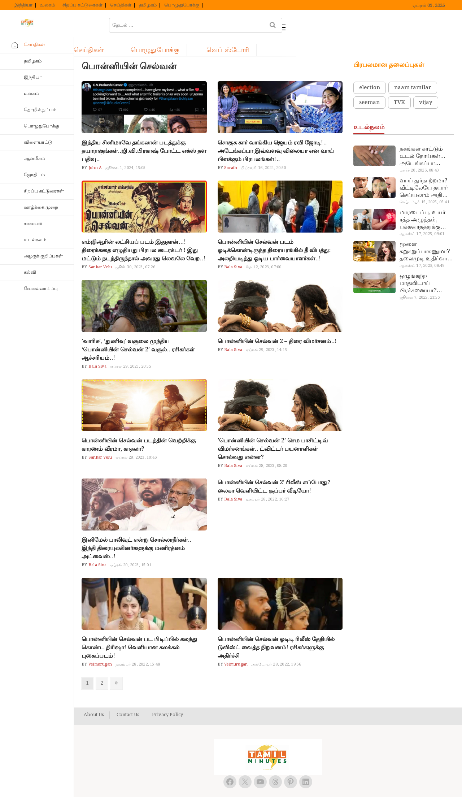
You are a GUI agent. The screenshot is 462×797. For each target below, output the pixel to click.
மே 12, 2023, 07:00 (263, 249)
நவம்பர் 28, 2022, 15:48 (138, 646)
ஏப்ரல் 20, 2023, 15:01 (130, 547)
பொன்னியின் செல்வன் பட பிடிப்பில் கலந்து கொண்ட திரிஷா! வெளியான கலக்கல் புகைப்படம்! (139, 629)
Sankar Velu (99, 249)
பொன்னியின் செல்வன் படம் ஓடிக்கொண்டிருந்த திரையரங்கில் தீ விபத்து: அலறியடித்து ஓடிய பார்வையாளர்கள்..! (274, 232)
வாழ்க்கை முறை (41, 207)
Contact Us (128, 697)
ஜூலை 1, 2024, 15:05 (125, 150)
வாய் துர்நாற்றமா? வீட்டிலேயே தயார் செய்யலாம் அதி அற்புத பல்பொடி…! (426, 170)
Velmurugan (99, 646)
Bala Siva (232, 249)
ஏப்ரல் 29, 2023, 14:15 (266, 332)
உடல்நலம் (35, 240)
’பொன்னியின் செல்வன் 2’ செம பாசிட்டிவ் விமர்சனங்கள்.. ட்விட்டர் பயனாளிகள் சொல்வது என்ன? (273, 431)
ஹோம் (102, 24)
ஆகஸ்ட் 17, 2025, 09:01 (422, 216)
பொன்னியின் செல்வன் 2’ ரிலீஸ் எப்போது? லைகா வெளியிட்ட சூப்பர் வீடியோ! (274, 468)
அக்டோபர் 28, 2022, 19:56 (276, 646)
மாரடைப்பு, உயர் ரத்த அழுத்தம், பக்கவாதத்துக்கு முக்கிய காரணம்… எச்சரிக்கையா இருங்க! (424, 202)
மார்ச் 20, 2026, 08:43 (419, 152)
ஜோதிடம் (34, 175)
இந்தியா (23, 5)
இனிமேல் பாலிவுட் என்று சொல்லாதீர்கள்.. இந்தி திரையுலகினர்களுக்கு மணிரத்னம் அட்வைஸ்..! (136, 530)
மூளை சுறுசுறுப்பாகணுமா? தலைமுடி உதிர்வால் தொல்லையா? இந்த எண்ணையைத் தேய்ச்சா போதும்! (426, 233)
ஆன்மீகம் (34, 159)
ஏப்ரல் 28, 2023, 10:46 (136, 439)
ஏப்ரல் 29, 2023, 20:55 (130, 348)
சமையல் (33, 224)
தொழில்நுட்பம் (40, 110)
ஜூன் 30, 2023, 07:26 (135, 249)
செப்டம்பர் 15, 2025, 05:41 (424, 184)
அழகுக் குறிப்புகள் (43, 256)
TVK (399, 84)
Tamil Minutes (260, 784)
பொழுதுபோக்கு (181, 5)
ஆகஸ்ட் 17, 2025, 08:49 (422, 247)
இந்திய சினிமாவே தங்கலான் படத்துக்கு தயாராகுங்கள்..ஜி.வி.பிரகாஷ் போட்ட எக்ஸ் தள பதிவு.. (144, 133)
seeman (369, 84)
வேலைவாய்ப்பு (41, 289)
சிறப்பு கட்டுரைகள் (82, 5)
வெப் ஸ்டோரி (294, 24)
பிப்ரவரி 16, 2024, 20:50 (263, 150)
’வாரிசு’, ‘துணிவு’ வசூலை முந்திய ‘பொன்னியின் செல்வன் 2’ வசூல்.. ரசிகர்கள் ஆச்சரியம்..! (138, 331)
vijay (425, 84)
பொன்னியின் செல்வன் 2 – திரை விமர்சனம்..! (277, 323)
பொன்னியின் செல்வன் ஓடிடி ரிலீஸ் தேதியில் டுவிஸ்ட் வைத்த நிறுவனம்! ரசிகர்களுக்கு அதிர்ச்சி (276, 629)
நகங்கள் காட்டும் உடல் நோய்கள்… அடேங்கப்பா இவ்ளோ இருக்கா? (424, 138)
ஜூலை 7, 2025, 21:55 (420, 279)
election (369, 69)
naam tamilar (412, 69)
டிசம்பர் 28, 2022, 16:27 (267, 481)
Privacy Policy (167, 697)
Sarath (230, 150)
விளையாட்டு (38, 142)
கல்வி (30, 272)
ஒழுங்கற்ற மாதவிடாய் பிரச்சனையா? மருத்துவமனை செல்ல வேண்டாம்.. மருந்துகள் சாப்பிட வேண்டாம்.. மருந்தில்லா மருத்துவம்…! (425, 265)
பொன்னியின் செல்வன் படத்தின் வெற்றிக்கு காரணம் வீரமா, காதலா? (139, 427)
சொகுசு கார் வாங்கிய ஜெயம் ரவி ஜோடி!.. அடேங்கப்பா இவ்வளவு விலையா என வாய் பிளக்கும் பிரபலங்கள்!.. (276, 133)
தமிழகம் (148, 5)
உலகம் (47, 5)
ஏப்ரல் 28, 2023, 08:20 (266, 448)
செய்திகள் (120, 5)
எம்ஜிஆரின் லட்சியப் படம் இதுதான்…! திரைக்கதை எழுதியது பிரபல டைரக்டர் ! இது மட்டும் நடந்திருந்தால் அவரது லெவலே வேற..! (143, 232)
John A (94, 150)
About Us (94, 697)
